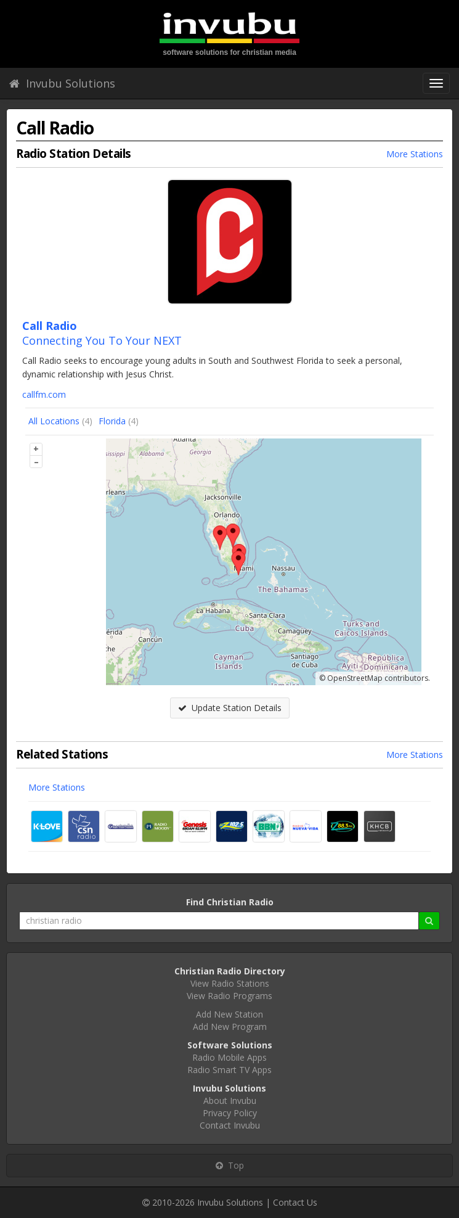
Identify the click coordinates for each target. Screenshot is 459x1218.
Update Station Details (230, 708)
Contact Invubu (230, 1125)
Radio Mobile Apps (229, 1057)
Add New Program (230, 1026)
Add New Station (229, 1014)
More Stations (414, 154)
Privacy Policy (230, 1113)
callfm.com (44, 394)
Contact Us (295, 1202)
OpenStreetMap (355, 678)
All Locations (53, 421)
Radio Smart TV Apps (229, 1070)
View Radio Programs (229, 996)
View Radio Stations (229, 983)
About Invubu (229, 1100)
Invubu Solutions (62, 83)
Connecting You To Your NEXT (102, 340)
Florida (112, 421)
